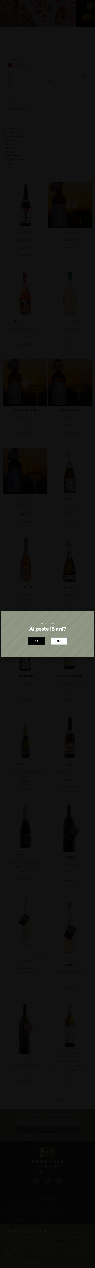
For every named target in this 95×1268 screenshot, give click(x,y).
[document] (47, 634)
